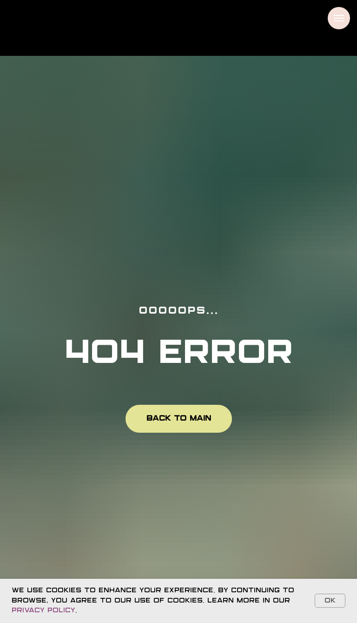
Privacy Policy (43, 610)
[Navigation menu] (339, 18)
